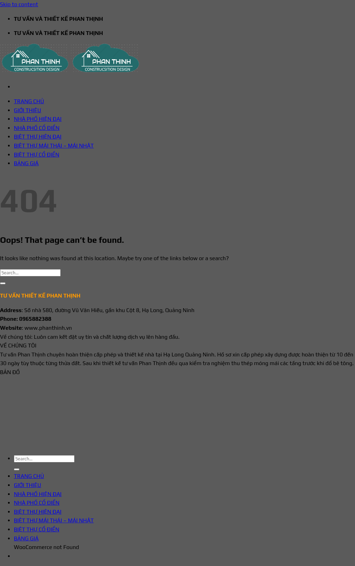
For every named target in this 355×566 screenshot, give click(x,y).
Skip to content (19, 4)
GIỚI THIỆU (27, 110)
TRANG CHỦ (29, 101)
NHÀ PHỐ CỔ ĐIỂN (37, 128)
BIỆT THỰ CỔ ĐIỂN (36, 154)
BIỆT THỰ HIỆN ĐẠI (37, 136)
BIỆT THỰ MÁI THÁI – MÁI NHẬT (54, 145)
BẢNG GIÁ (26, 163)
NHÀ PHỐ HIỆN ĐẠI (38, 119)
